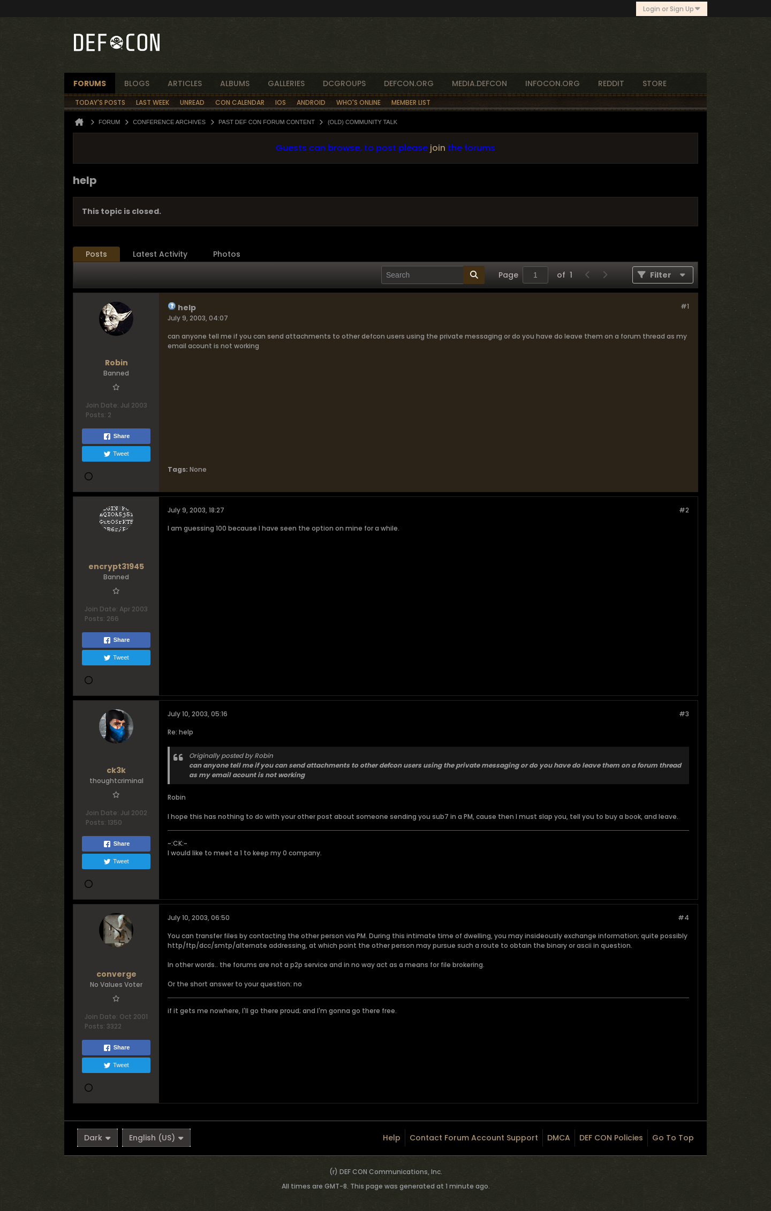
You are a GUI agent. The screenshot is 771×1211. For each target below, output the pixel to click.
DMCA (558, 1137)
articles (185, 83)
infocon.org (552, 83)
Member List (410, 102)
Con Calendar (239, 102)
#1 (685, 306)
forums (89, 83)
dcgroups (344, 83)
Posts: (96, 414)
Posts (96, 254)
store (654, 83)
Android (311, 102)
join (437, 148)
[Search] (433, 275)
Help (391, 1137)
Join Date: (102, 405)
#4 (683, 917)
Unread (192, 102)
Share (116, 436)
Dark (97, 1137)
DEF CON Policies (611, 1137)
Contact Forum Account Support (474, 1137)
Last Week (152, 102)
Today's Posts (100, 102)
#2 (684, 510)
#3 (684, 713)
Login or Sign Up (671, 8)
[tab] (96, 254)
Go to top (673, 1137)
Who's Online (358, 102)
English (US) (156, 1137)
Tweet (115, 454)
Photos (226, 254)
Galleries (286, 83)
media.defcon (479, 83)
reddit (611, 83)
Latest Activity (160, 254)
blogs (136, 83)
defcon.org (409, 83)
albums (235, 83)
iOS (280, 102)
